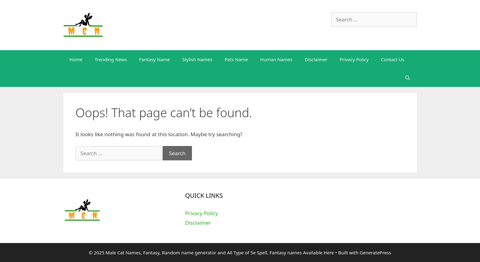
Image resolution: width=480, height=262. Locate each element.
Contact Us (392, 59)
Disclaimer (316, 59)
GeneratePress (375, 252)
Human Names (276, 59)
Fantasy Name (154, 59)
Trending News (111, 59)
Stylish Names (197, 59)
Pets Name (236, 59)
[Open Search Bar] (408, 78)
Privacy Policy (354, 59)
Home (76, 59)
